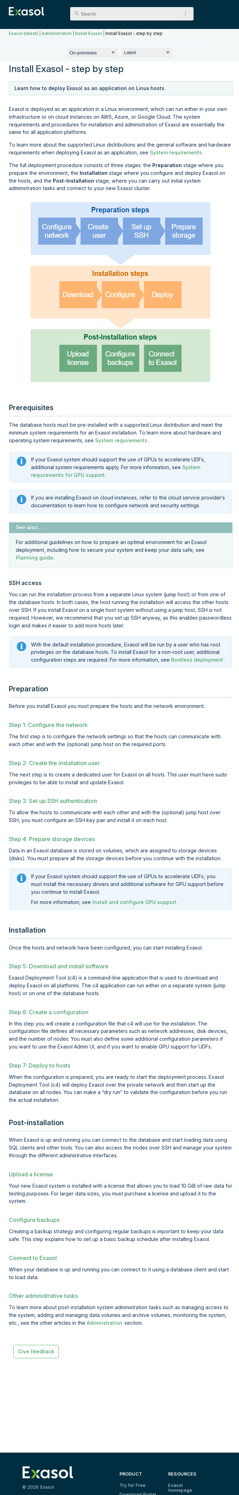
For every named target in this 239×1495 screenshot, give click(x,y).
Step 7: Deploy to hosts (39, 1065)
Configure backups (34, 1219)
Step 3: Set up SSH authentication (53, 800)
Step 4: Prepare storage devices (52, 839)
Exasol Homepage (187, 1485)
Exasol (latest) (23, 33)
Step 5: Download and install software (59, 966)
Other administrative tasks (43, 1295)
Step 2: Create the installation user (54, 763)
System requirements (176, 152)
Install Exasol (88, 33)
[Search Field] (132, 13)
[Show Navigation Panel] (226, 10)
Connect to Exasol (33, 1257)
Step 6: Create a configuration (48, 1012)
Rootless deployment (197, 660)
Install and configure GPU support (134, 902)
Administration (57, 33)
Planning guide (34, 558)
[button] (184, 13)
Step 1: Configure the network (48, 724)
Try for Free (132, 1485)
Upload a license (31, 1174)
